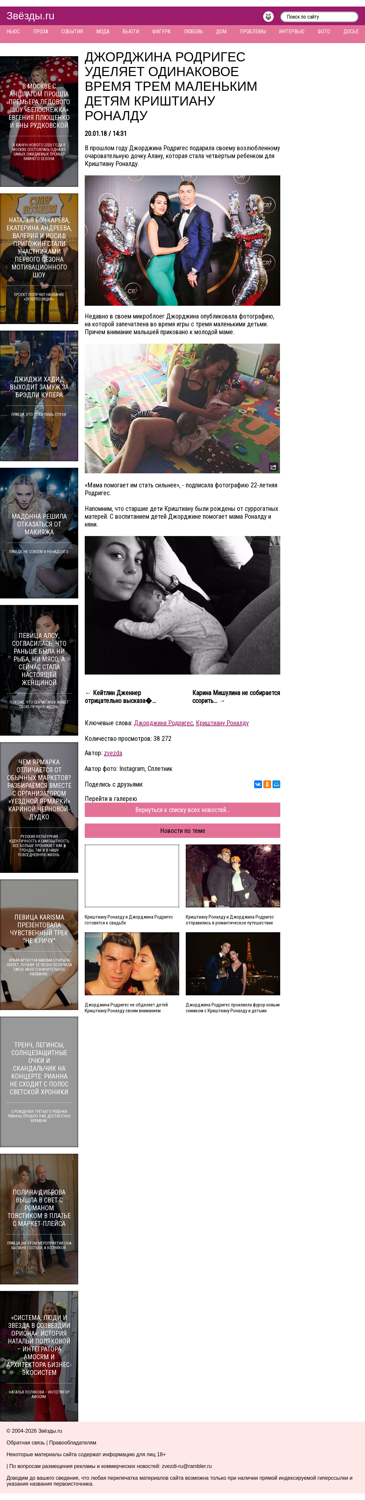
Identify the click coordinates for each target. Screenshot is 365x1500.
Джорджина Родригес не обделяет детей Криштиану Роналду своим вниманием (126, 1008)
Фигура (161, 31)
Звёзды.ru (30, 16)
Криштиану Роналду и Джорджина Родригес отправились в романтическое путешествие (230, 920)
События (72, 31)
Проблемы (253, 31)
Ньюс (13, 31)
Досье (350, 31)
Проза (40, 31)
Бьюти (131, 31)
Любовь (193, 31)
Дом (221, 31)
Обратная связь (26, 1442)
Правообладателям (72, 1442)
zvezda (113, 753)
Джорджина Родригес (163, 723)
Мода (103, 31)
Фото (324, 31)
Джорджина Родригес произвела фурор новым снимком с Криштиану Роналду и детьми (233, 1008)
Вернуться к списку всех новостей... (182, 810)
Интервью (291, 31)
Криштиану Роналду (222, 723)
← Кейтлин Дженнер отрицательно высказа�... (120, 697)
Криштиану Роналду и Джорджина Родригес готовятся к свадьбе (129, 920)
